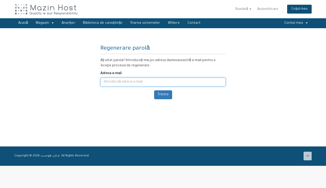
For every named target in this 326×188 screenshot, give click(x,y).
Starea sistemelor (145, 23)
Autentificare (267, 9)
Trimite (163, 95)
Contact (194, 23)
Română (243, 9)
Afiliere (174, 23)
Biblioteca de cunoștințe (103, 23)
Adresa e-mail (111, 73)
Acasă (23, 23)
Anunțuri (68, 23)
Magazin (45, 23)
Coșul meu (299, 9)
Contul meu (296, 23)
